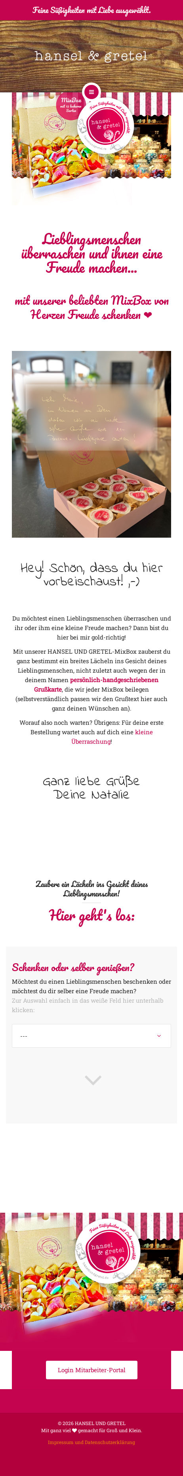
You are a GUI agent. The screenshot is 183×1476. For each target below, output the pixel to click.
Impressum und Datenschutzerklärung (91, 1442)
